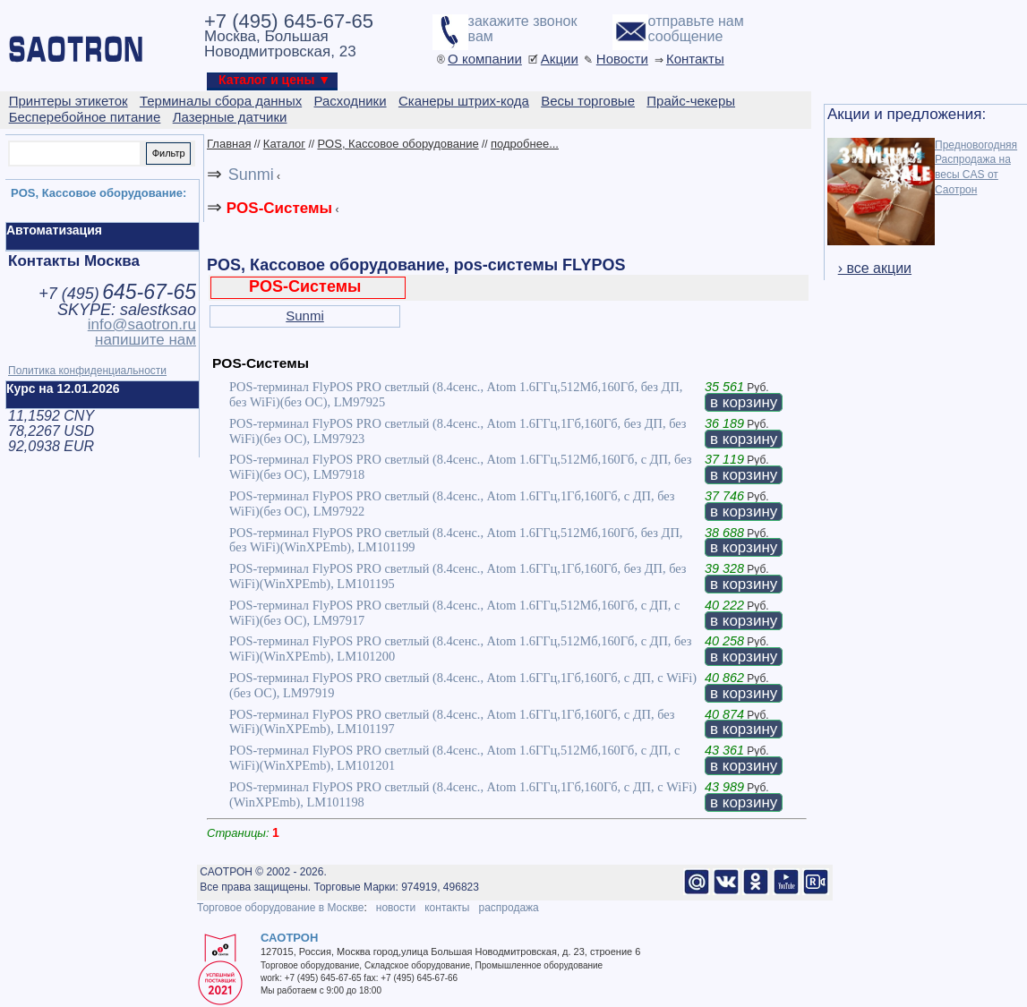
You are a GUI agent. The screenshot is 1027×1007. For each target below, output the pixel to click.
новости (395, 907)
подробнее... (525, 143)
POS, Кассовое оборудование (397, 143)
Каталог (284, 143)
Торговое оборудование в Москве (280, 907)
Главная (229, 143)
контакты (446, 907)
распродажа (508, 907)
